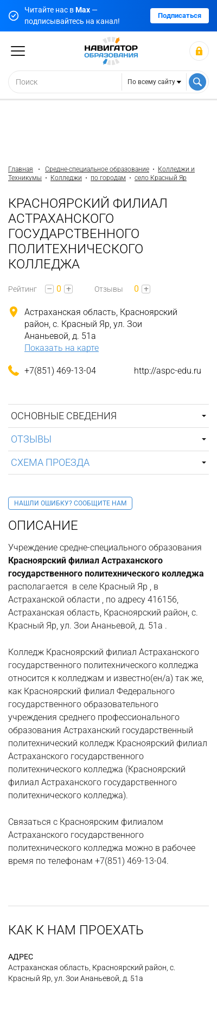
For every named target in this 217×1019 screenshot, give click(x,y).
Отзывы (31, 439)
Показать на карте (61, 348)
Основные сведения (64, 415)
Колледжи (66, 178)
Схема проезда (50, 462)
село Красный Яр (161, 178)
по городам (108, 178)
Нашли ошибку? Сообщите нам (70, 503)
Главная (20, 169)
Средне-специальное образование (97, 169)
